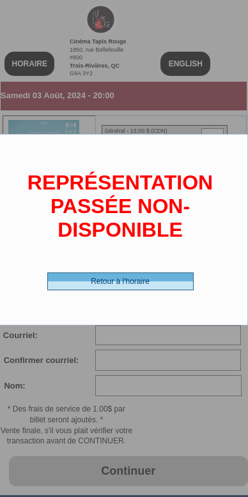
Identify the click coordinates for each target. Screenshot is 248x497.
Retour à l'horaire (120, 281)
